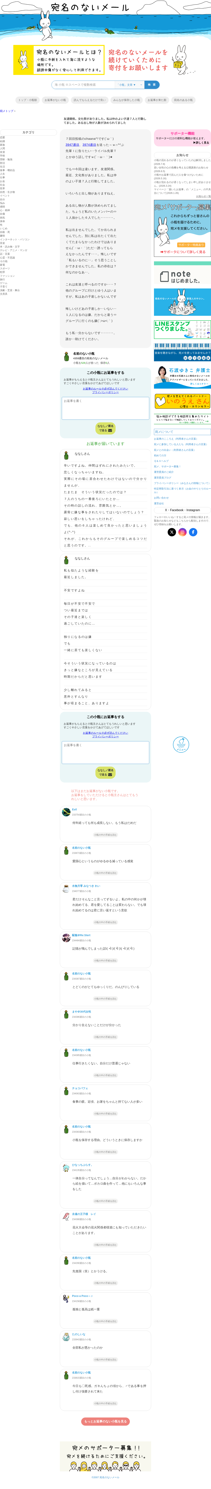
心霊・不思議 (7, 257)
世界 (2, 188)
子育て (3, 286)
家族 (2, 144)
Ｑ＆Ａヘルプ (161, 461)
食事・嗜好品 (7, 170)
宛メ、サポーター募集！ (167, 466)
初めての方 (160, 455)
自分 (2, 199)
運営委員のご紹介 (164, 472)
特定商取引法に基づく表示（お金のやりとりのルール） (182, 490)
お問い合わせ (161, 497)
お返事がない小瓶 (55, 99)
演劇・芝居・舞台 (10, 290)
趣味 (2, 235)
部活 (2, 163)
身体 (2, 221)
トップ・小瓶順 (27, 99)
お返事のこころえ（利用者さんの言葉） (176, 438)
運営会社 (159, 503)
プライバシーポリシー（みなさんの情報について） (182, 483)
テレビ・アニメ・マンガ (13, 250)
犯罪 (2, 272)
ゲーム (3, 283)
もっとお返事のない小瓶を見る (105, 1421)
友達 (2, 152)
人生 (2, 173)
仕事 (2, 177)
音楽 (2, 243)
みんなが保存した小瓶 (126, 99)
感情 (2, 206)
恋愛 (2, 137)
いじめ (3, 228)
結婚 (2, 141)
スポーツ (5, 268)
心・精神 (5, 210)
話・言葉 (5, 253)
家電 (2, 264)
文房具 (3, 293)
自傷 (2, 213)
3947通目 (72, 144)
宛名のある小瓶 (183, 99)
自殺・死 (5, 232)
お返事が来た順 (157, 99)
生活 (2, 166)
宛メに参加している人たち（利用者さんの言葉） (181, 444)
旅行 (2, 279)
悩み (2, 203)
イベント (5, 195)
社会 (2, 184)
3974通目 (89, 144)
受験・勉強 (6, 159)
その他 (3, 261)
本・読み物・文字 (10, 246)
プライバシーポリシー (105, 392)
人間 (2, 148)
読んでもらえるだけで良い (90, 99)
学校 (2, 155)
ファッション (7, 275)
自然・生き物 (7, 192)
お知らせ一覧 (203, 196)
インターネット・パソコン (15, 239)
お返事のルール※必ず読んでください (105, 388)
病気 (2, 217)
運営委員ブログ (162, 477)
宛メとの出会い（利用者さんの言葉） (175, 450)
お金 (2, 181)
